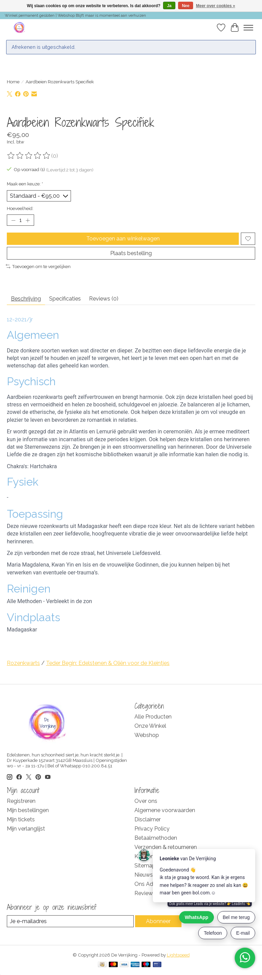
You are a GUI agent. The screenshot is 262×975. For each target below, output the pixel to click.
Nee (185, 5)
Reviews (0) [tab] (103, 298)
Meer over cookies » (215, 5)
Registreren (21, 801)
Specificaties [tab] (65, 298)
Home (13, 81)
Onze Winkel (150, 726)
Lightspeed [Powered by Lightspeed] (178, 955)
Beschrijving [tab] (26, 298)
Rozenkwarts (23, 663)
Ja (169, 5)
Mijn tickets (21, 819)
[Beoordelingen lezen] (29, 156)
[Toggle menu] (248, 27)
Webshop (146, 735)
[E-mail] (70, 921)
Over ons (145, 801)
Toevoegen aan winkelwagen (123, 238)
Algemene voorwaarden (164, 810)
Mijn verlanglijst (26, 828)
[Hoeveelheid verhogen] (27, 220)
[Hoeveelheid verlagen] (13, 220)
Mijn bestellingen (28, 810)
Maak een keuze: (25, 183)
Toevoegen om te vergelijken (38, 266)
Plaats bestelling (131, 253)
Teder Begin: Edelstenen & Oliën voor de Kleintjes (108, 663)
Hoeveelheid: (20, 208)
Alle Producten (153, 716)
